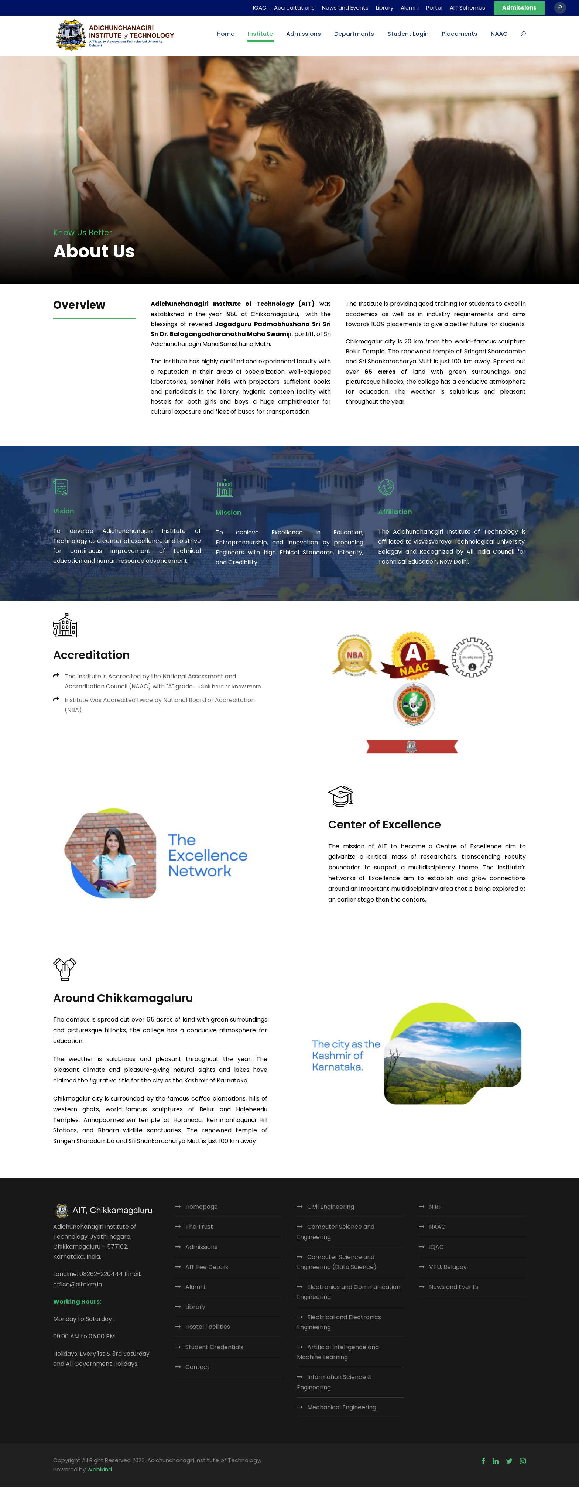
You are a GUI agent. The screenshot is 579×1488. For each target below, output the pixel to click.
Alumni (410, 7)
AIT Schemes (467, 7)
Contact (197, 1368)
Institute (260, 34)
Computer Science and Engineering (335, 1233)
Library (384, 7)
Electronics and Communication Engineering (348, 1294)
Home (225, 34)
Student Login (408, 34)
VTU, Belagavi (448, 1268)
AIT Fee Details (206, 1268)
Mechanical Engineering (341, 1409)
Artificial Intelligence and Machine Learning (338, 1353)
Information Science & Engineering (334, 1384)
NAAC (499, 34)
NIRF (435, 1208)
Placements (459, 34)
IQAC (260, 7)
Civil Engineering (330, 1208)
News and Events (345, 7)
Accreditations (294, 7)
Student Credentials (214, 1348)
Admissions (519, 7)
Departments (354, 34)
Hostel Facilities (207, 1328)
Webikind (99, 1471)
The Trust (199, 1228)
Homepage (201, 1208)
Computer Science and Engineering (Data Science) (337, 1263)
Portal (434, 7)
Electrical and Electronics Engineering (339, 1323)
